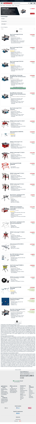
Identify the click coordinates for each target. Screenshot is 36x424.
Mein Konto (22, 387)
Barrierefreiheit (31, 397)
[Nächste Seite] (21, 31)
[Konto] (32, 3)
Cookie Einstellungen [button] (31, 396)
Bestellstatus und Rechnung (22, 389)
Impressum (18, 417)
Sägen (13, 5)
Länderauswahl (18, 419)
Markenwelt (30, 390)
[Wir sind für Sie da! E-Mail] (13, 386)
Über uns (30, 394)
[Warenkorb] (34, 3)
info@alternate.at (14, 391)
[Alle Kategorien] (2, 3)
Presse (30, 389)
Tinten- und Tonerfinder (22, 398)
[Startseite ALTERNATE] (7, 3)
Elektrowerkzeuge (8, 5)
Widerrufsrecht (22, 391)
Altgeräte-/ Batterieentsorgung (23, 394)
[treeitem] (18, 24)
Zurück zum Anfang (18, 369)
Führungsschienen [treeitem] (4, 21)
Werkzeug (3, 5)
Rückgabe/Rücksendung (23, 390)
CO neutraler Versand (4, 0)
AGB (29, 388)
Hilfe (21, 399)
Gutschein (21, 396)
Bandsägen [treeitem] (3, 18)
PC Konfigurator (22, 392)
